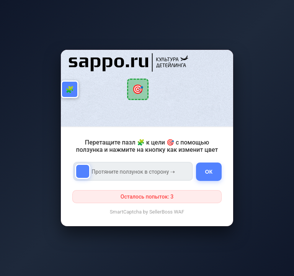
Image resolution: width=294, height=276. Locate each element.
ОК (208, 172)
